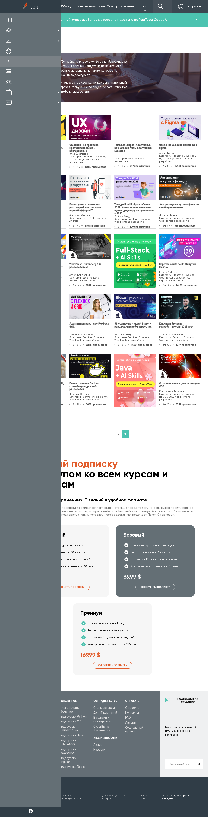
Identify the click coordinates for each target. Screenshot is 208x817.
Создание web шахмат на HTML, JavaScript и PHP (44, 385)
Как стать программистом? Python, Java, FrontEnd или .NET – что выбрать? (45, 267)
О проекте (132, 707)
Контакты (132, 712)
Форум (29, 759)
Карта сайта (144, 797)
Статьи (30, 754)
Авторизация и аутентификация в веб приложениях (179, 206)
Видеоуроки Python (73, 716)
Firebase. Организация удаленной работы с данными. (44, 147)
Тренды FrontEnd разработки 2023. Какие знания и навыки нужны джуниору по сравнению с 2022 (134, 209)
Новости (99, 749)
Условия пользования (32, 797)
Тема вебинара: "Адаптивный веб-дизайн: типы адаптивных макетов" (133, 148)
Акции (97, 744)
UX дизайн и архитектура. (41, 204)
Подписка (40, 6)
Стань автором (104, 707)
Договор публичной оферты (114, 797)
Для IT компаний (105, 712)
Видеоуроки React (72, 766)
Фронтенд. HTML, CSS (38, 323)
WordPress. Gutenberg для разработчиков (85, 266)
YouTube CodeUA (153, 20)
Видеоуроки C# (70, 721)
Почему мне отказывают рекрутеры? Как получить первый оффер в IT (85, 207)
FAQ (128, 717)
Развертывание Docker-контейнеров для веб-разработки (84, 386)
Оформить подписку (69, 587)
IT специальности (37, 721)
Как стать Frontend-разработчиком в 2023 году (176, 325)
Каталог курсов (35, 716)
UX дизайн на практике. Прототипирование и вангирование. (84, 148)
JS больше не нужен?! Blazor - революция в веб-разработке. (133, 325)
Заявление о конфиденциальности (69, 797)
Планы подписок (36, 726)
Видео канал (33, 749)
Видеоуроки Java (71, 735)
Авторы (130, 722)
